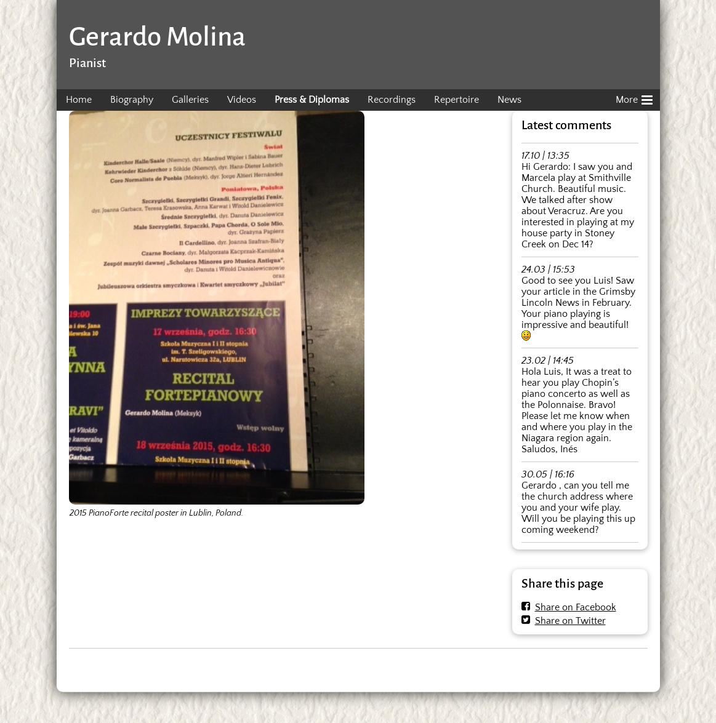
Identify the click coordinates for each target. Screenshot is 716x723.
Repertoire (456, 99)
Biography (131, 99)
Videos (241, 99)
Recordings (392, 99)
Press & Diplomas (312, 99)
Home (79, 99)
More (634, 97)
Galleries (190, 99)
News (509, 99)
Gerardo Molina (157, 36)
